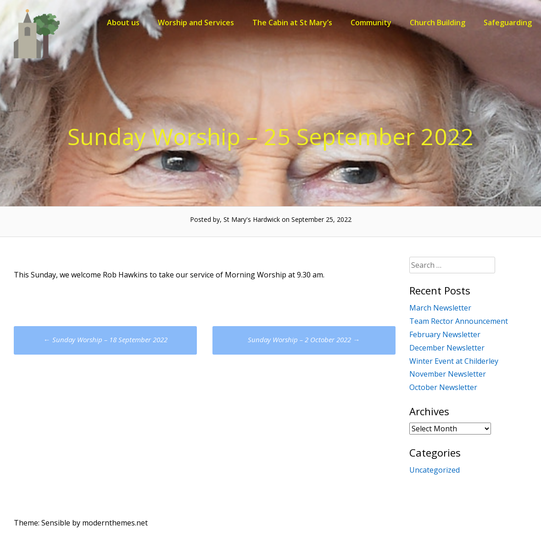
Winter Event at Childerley (453, 361)
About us (123, 22)
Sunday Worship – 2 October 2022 (304, 339)
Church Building (437, 22)
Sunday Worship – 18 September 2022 (105, 339)
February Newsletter (444, 334)
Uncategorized (434, 470)
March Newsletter (440, 308)
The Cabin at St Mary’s (292, 22)
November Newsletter (447, 374)
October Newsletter (443, 387)
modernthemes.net (115, 523)
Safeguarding (508, 22)
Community (371, 22)
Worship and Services (196, 22)
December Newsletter (447, 348)
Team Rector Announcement (458, 321)
